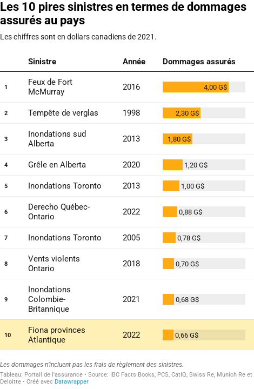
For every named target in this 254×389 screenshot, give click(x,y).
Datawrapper (72, 381)
